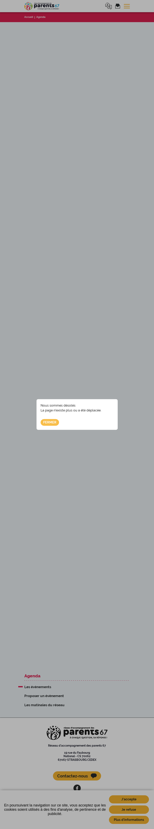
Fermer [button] (49, 422)
